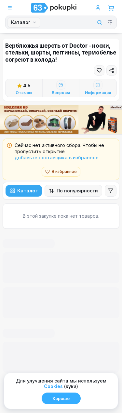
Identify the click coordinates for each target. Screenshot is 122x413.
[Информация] (97, 85)
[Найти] (96, 22)
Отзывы (24, 93)
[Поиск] (65, 22)
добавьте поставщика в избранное (57, 157)
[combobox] (23, 22)
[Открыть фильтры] (110, 191)
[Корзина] (111, 8)
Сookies (53, 386)
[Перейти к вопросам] (61, 88)
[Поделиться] (111, 70)
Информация (98, 93)
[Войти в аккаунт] (98, 8)
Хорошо (61, 398)
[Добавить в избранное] (99, 70)
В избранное (61, 171)
